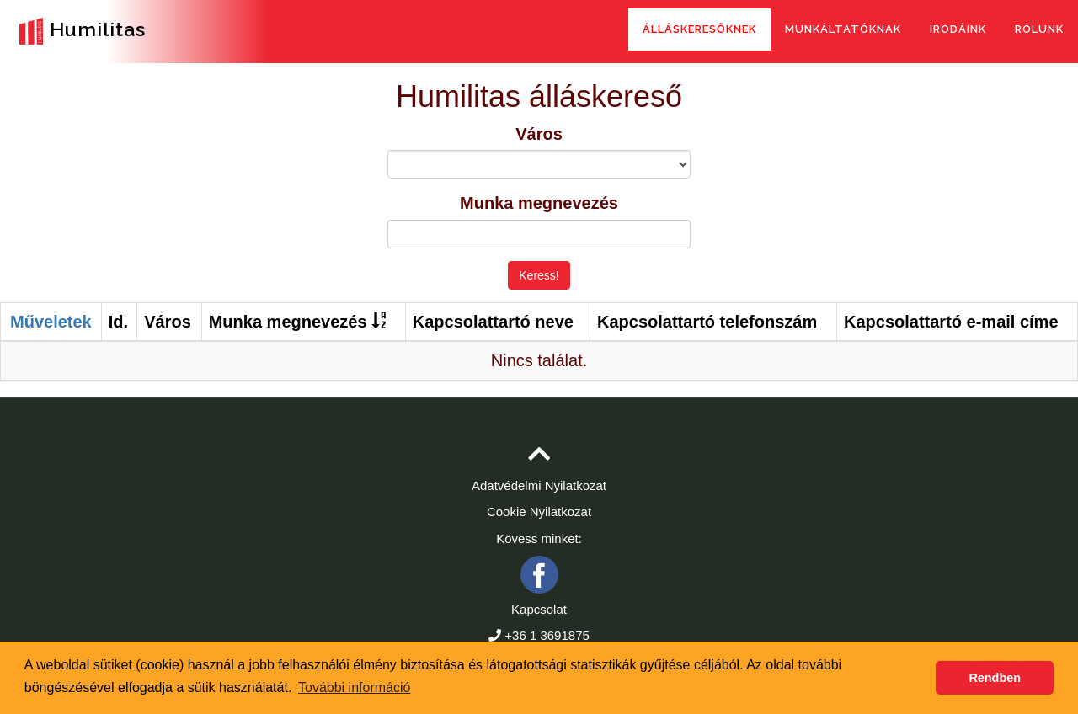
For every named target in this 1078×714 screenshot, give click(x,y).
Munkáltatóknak (843, 29)
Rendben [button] (995, 678)
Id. (118, 321)
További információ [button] (354, 687)
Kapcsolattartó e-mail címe (951, 321)
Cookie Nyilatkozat (539, 511)
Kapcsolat (539, 609)
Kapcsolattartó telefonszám (707, 321)
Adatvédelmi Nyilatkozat (539, 485)
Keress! (538, 275)
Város (539, 134)
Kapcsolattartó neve (493, 321)
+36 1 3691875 (547, 635)
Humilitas (79, 31)
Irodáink (958, 29)
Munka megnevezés (539, 203)
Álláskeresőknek (699, 29)
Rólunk (1039, 29)
